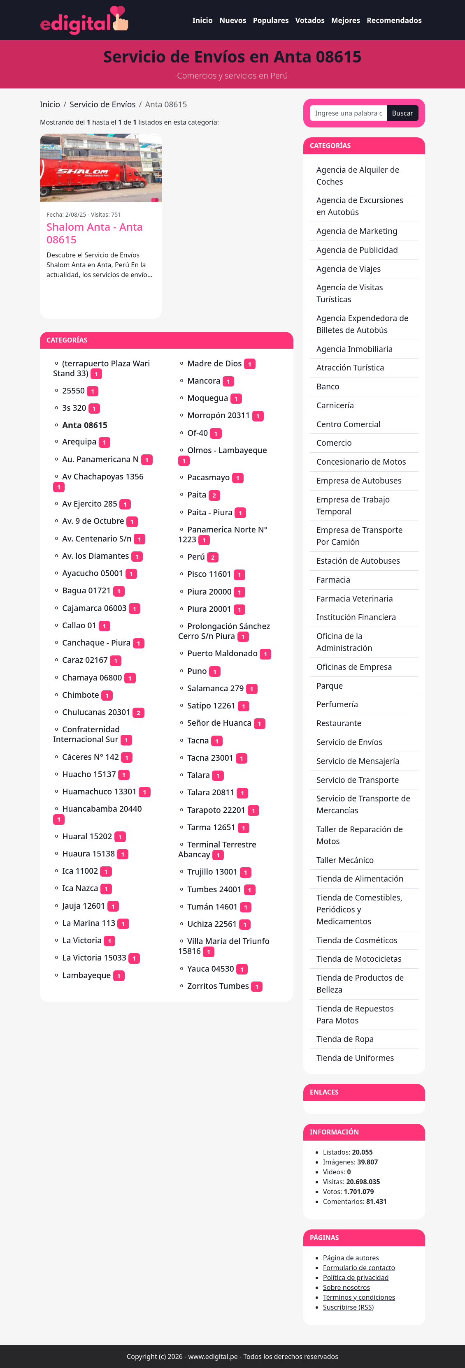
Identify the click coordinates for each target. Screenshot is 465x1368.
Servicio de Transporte (357, 779)
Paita (196, 494)
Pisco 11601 (209, 573)
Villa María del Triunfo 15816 (224, 945)
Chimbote (80, 694)
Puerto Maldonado (222, 653)
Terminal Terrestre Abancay (217, 849)
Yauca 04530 (210, 968)
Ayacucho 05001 (92, 573)
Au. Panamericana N (100, 459)
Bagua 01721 (86, 590)
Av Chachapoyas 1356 (103, 476)
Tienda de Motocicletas (359, 958)
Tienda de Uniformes (355, 1057)
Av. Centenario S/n (97, 538)
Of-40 (197, 432)
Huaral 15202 (87, 836)
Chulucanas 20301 (96, 712)
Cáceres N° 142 (90, 756)
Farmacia (333, 579)
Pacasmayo (208, 477)
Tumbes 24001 (214, 889)
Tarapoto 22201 (216, 809)
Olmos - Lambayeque (227, 450)
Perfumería (337, 704)
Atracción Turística (350, 367)
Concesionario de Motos (361, 461)
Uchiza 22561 (212, 923)
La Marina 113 (88, 922)
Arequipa (79, 441)
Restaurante (338, 723)
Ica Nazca (80, 887)
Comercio (334, 442)
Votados (310, 20)
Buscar (402, 113)
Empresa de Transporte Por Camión (359, 535)
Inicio (203, 20)
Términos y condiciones (359, 1297)
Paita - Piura (209, 512)
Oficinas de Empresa (354, 666)
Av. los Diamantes (95, 555)
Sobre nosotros (346, 1287)
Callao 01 (79, 625)
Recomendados (394, 20)
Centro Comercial (348, 424)
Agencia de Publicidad (357, 249)
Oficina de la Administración (344, 641)
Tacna (198, 740)
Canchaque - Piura (96, 642)
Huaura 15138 (88, 853)
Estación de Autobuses (358, 560)
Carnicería (335, 405)
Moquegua (207, 397)
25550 (73, 390)
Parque (329, 685)
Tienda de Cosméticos (357, 940)
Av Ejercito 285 (89, 503)
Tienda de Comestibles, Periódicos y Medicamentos (359, 909)
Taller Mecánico (345, 860)
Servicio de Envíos (102, 104)
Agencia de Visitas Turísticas (349, 293)
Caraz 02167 (85, 659)
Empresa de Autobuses (359, 480)
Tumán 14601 (212, 906)
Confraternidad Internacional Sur (86, 734)
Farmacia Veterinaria (354, 598)
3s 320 (74, 407)
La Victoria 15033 (94, 957)
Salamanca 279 (215, 688)
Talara (198, 774)
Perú (196, 556)
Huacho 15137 (89, 774)
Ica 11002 (80, 870)
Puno (197, 670)
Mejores (345, 20)
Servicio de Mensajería (358, 760)
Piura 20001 (209, 608)
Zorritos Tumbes (218, 985)
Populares (271, 20)
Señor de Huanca (219, 722)
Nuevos (232, 20)
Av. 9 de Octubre (93, 520)
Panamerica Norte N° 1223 (222, 534)
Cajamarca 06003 (94, 607)
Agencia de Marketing (357, 230)
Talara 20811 (211, 792)
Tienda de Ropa (345, 1038)
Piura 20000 (209, 591)
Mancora (203, 380)
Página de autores (351, 1257)
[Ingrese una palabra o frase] (348, 113)
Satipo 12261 (211, 705)
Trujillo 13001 (212, 871)
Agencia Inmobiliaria (354, 348)
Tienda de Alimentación (360, 878)
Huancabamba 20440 (102, 808)
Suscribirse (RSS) (348, 1307)
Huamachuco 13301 (99, 791)
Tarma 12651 (211, 827)
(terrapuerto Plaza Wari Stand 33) (101, 368)
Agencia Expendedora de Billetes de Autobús (362, 324)
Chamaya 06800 (92, 677)
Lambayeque (86, 975)
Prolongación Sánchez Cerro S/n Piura (224, 630)
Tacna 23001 (210, 757)
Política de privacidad (356, 1277)
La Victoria (82, 940)
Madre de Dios (214, 363)
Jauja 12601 (83, 905)
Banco (327, 386)
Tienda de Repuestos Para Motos (355, 1014)
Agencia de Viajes (348, 268)
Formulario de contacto (359, 1267)
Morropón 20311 (218, 415)
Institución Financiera (356, 617)
